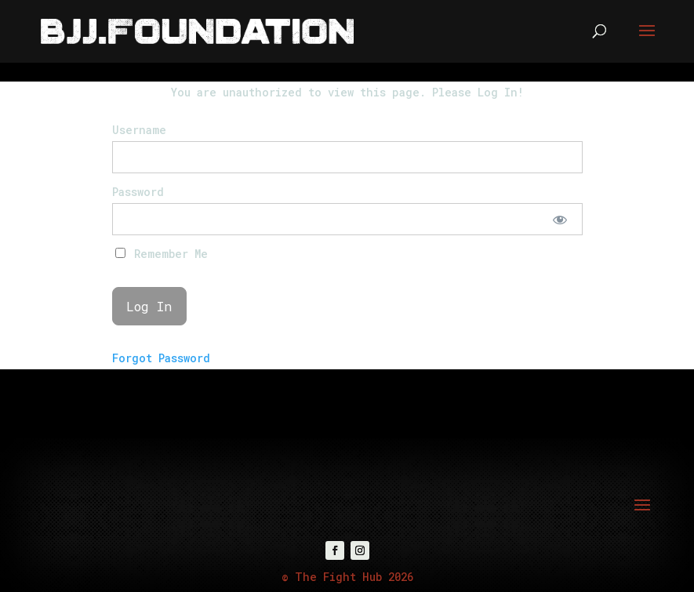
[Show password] (559, 219)
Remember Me (161, 253)
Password (138, 191)
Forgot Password (161, 357)
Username (139, 129)
